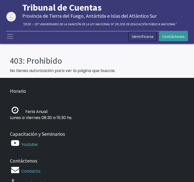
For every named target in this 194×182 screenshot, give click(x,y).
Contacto (30, 171)
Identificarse (143, 36)
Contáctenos (173, 36)
